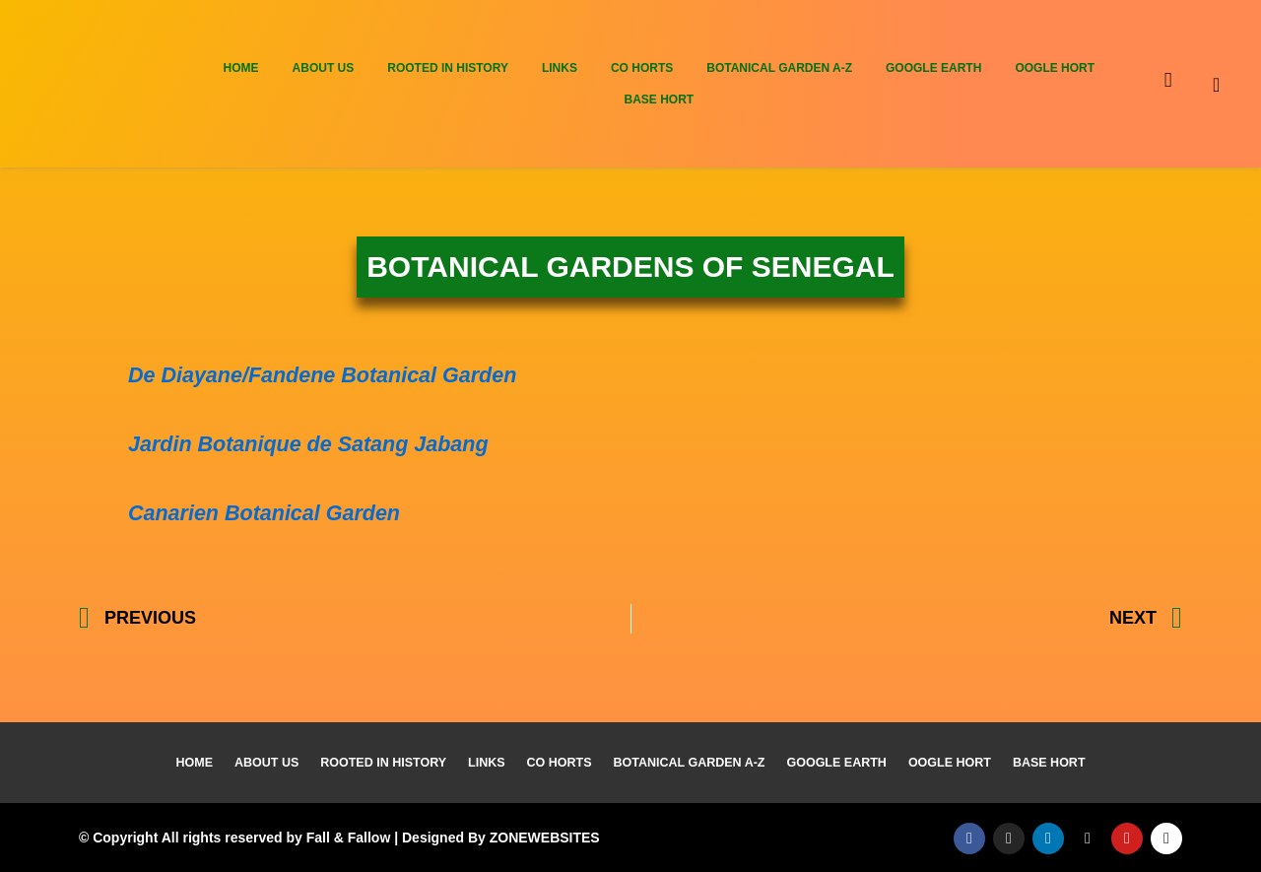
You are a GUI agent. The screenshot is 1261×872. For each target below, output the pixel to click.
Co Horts (642, 68)
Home (241, 68)
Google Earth (933, 68)
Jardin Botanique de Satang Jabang (337, 441)
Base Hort (659, 99)
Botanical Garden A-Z (779, 68)
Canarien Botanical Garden (286, 510)
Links (559, 68)
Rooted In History (447, 68)
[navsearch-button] (1232, 83)
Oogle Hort (1055, 68)
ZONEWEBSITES (545, 835)
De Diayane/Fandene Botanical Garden (353, 373)
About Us (324, 68)
